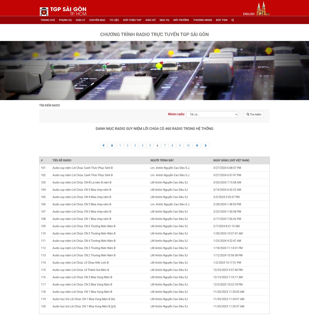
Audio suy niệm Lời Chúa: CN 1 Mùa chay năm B (81, 218)
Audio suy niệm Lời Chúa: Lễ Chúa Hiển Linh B (80, 262)
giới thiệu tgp (132, 20)
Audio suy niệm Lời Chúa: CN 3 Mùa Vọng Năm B (82, 277)
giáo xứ (150, 20)
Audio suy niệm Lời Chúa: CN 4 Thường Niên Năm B (83, 240)
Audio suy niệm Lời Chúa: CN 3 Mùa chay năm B (81, 204)
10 (188, 145)
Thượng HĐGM (202, 20)
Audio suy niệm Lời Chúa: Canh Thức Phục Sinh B (82, 167)
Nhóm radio (176, 114)
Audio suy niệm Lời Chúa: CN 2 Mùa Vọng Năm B (82, 284)
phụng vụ (65, 20)
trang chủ (48, 20)
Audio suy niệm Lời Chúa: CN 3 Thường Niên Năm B (83, 248)
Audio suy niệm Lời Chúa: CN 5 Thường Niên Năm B (83, 233)
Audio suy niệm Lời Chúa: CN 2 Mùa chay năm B (81, 211)
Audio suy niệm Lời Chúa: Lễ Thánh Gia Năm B (80, 270)
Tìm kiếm (254, 114)
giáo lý (80, 20)
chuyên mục (97, 20)
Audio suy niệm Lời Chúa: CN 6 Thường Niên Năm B (83, 226)
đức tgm (221, 20)
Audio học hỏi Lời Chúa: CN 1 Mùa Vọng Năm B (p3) (84, 306)
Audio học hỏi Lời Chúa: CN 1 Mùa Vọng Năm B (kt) (83, 299)
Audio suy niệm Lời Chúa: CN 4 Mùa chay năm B (81, 197)
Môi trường (181, 20)
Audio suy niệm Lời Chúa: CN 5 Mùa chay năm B (81, 189)
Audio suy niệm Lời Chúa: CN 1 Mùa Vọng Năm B (82, 291)
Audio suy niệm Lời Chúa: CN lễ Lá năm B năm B (81, 182)
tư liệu (114, 20)
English (248, 14)
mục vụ (164, 20)
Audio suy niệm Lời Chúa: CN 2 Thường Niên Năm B (83, 255)
